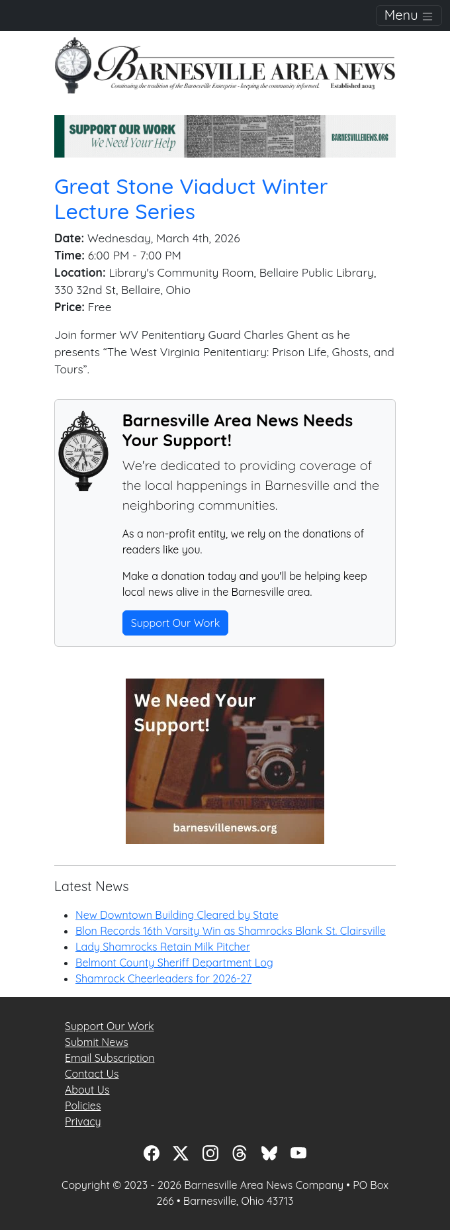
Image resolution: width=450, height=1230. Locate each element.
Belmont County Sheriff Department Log (174, 962)
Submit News (96, 1042)
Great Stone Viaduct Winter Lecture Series (191, 199)
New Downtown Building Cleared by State (177, 915)
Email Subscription (109, 1057)
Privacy (83, 1121)
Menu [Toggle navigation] (408, 15)
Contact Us (91, 1073)
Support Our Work (175, 623)
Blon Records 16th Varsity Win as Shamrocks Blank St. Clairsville (230, 930)
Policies (83, 1105)
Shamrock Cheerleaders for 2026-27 (163, 978)
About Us (87, 1089)
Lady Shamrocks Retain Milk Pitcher (162, 946)
